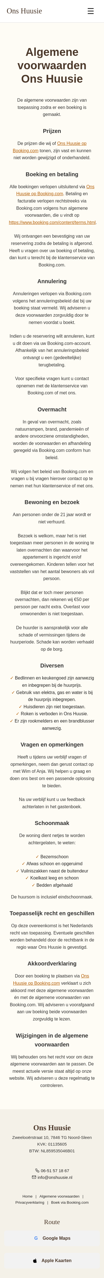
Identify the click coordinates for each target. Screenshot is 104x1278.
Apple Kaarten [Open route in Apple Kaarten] (57, 1260)
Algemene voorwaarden (59, 1196)
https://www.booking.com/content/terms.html (52, 222)
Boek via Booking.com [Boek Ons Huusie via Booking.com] (69, 1202)
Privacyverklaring (29, 1202)
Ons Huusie (24, 11)
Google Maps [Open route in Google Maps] (56, 1238)
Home (27, 1196)
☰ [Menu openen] (90, 11)
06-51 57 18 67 (55, 1170)
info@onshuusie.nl (55, 1177)
